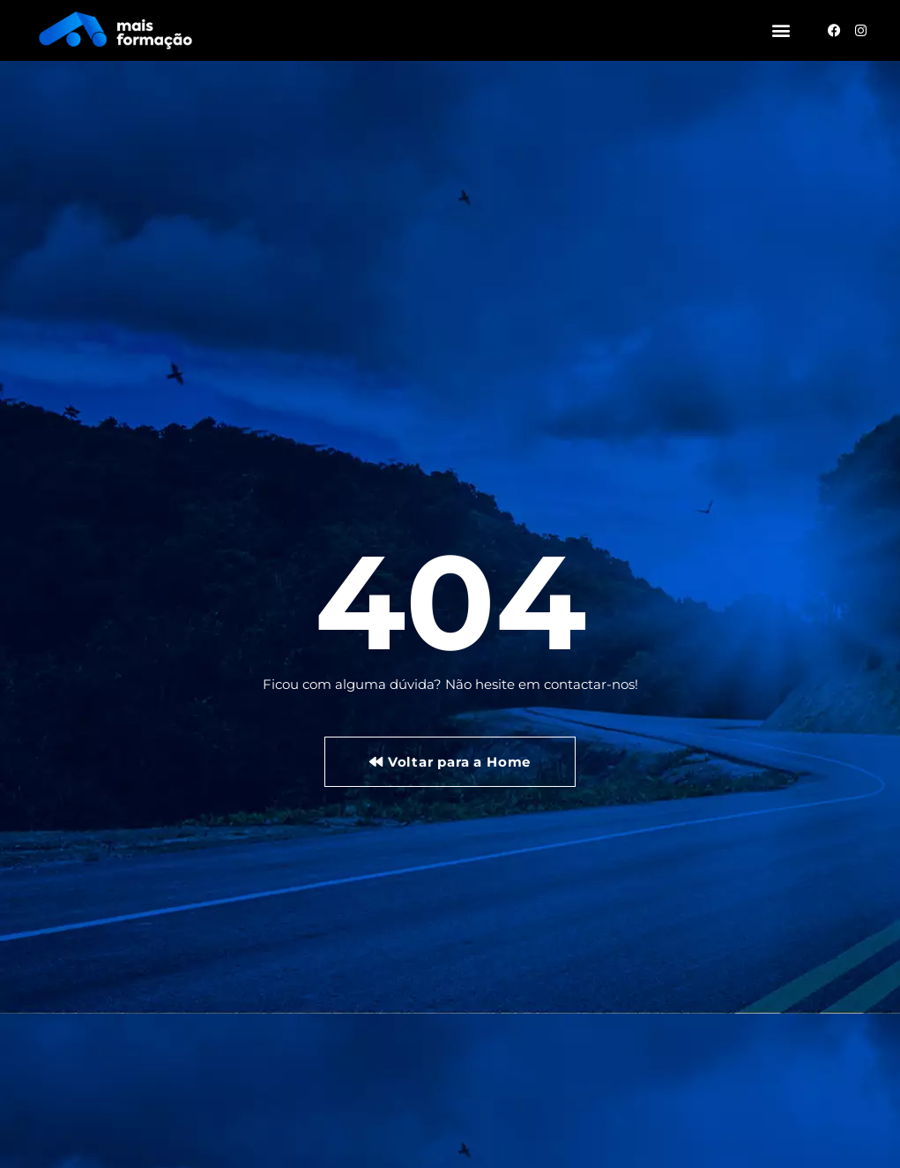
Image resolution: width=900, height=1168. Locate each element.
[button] (780, 30)
